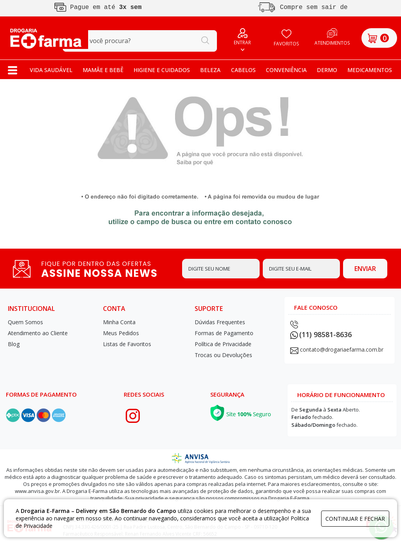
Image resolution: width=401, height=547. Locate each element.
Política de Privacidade (223, 344)
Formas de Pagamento (224, 333)
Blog (14, 344)
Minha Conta (119, 322)
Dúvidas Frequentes (220, 322)
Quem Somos (25, 322)
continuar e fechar (355, 518)
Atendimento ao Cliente (38, 333)
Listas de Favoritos (127, 344)
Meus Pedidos (121, 333)
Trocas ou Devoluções (223, 355)
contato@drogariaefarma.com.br (341, 349)
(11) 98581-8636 (321, 334)
